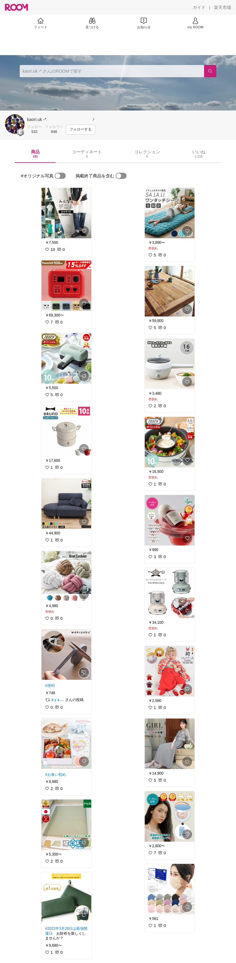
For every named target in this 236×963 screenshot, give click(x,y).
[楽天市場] (222, 7)
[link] (66, 213)
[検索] (210, 71)
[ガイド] (199, 7)
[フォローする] (80, 130)
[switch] (60, 176)
